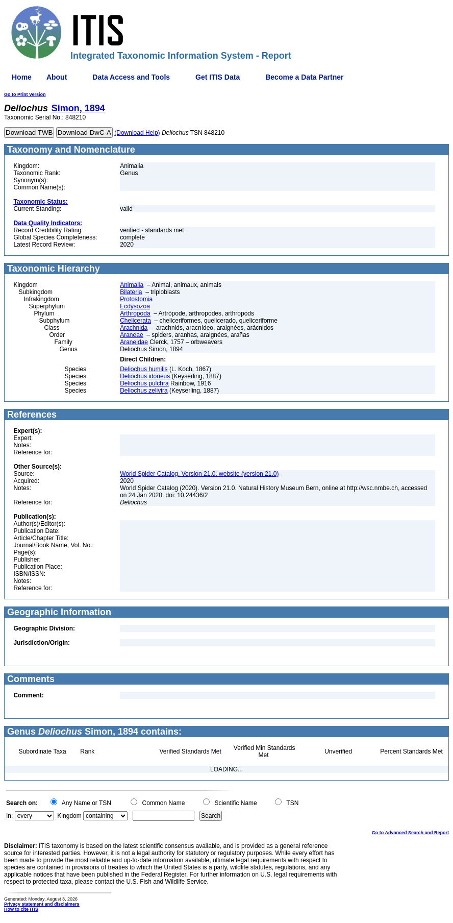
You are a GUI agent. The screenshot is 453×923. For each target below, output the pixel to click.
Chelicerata (135, 320)
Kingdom (69, 815)
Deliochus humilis (143, 369)
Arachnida (133, 327)
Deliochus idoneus (145, 376)
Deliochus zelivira (143, 390)
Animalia (131, 284)
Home (22, 77)
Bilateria (131, 292)
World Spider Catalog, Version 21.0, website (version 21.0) (199, 473)
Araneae (131, 334)
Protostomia (136, 299)
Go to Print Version (25, 94)
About (56, 77)
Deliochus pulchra (144, 383)
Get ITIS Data (217, 77)
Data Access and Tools (131, 77)
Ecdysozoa (135, 306)
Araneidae (134, 342)
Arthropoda (135, 313)
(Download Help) (137, 132)
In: (9, 815)
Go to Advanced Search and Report (410, 832)
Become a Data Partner (304, 77)
